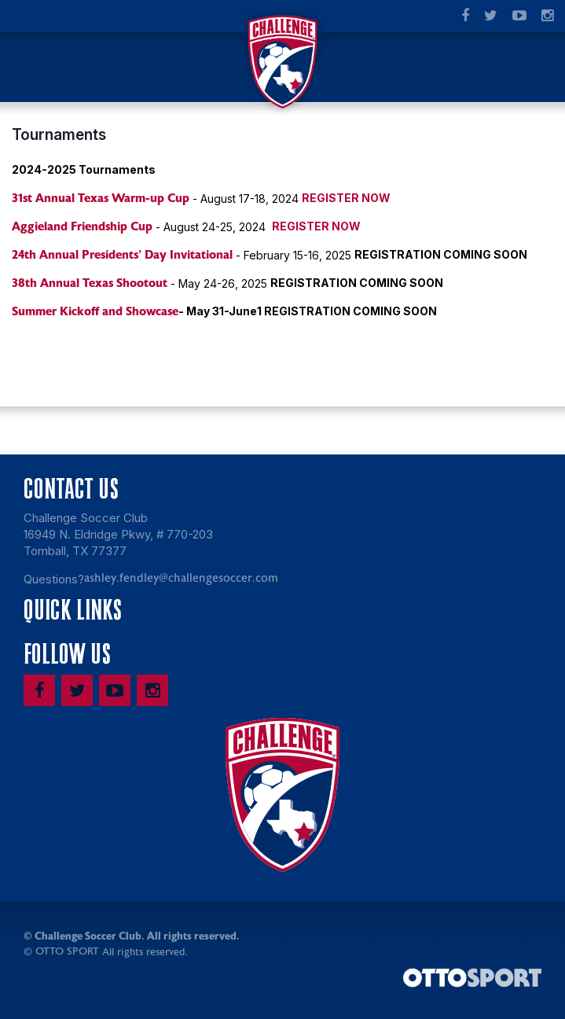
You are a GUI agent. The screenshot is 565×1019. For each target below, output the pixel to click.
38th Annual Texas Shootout (89, 283)
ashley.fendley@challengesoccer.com (181, 578)
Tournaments (59, 134)
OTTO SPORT (67, 951)
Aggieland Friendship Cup (82, 226)
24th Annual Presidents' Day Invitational (122, 255)
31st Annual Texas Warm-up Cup (100, 198)
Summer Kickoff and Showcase (95, 311)
